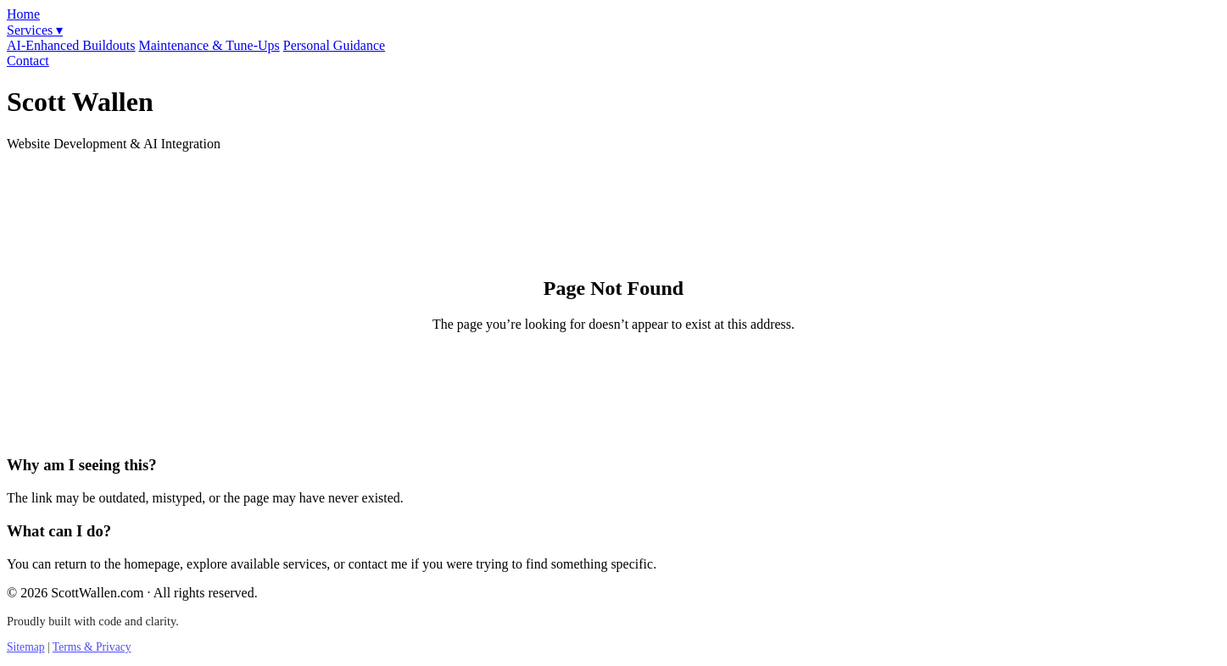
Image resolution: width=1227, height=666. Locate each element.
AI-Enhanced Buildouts (71, 45)
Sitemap (26, 647)
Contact (28, 60)
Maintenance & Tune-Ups (209, 45)
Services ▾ (35, 30)
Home (23, 14)
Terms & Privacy (92, 647)
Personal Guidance (334, 45)
